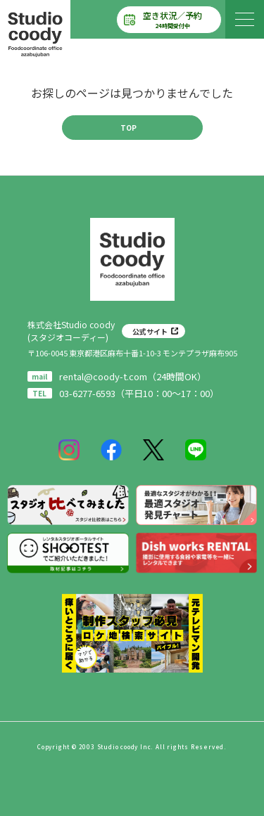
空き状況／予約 (172, 19)
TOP (128, 127)
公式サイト (150, 331)
